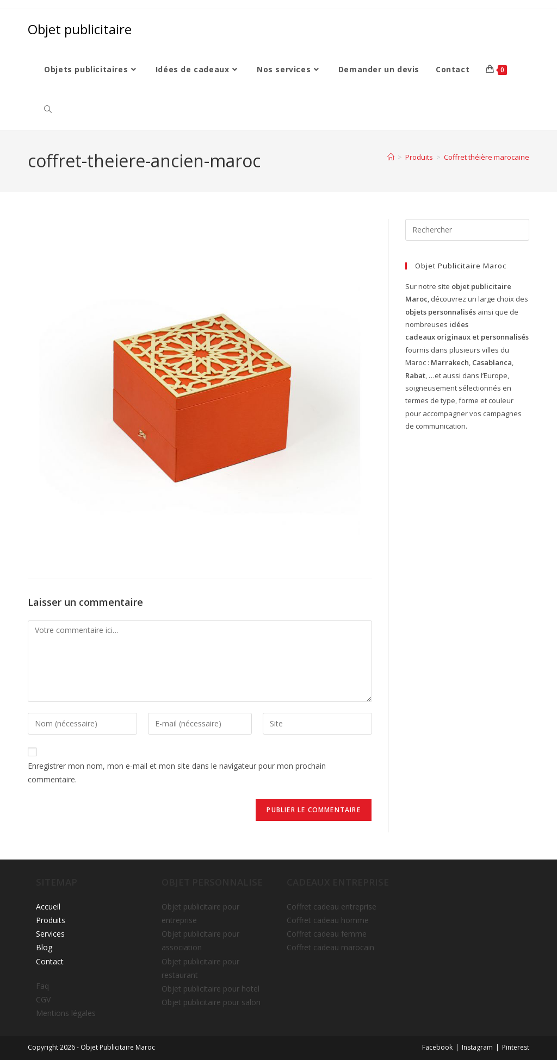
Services (50, 934)
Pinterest (515, 1047)
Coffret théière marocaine (486, 157)
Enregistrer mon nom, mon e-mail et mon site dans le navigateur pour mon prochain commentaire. (177, 773)
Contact (50, 961)
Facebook (437, 1047)
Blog (44, 947)
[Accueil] (390, 157)
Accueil (48, 906)
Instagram (477, 1047)
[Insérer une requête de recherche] (467, 230)
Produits (50, 920)
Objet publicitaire (80, 29)
